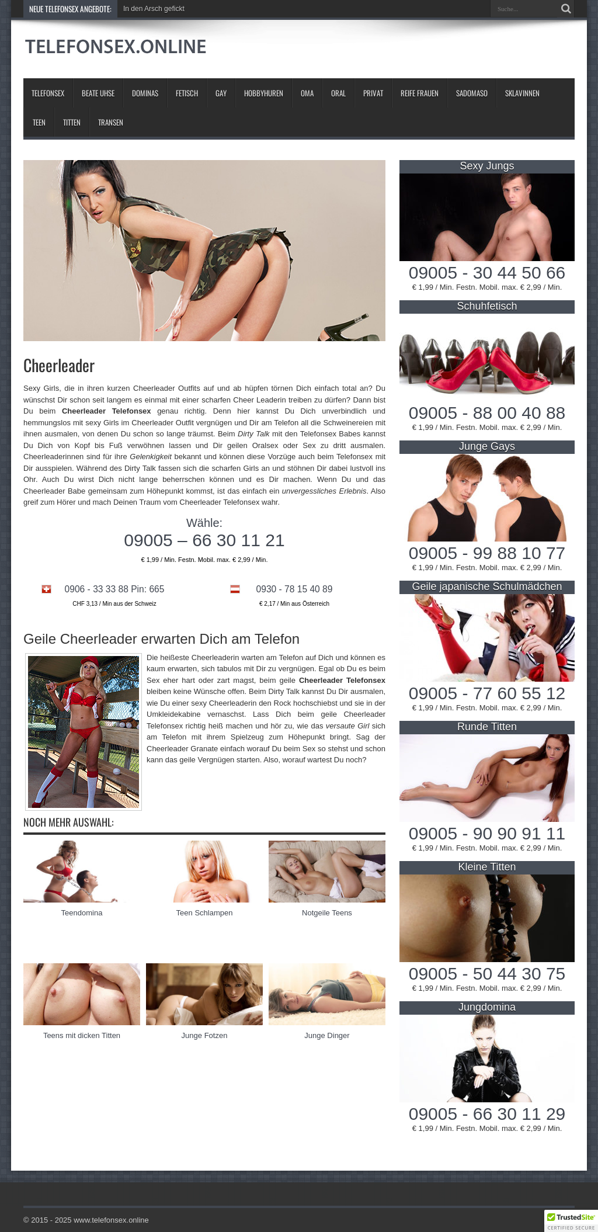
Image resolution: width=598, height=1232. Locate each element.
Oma (307, 93)
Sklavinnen (522, 93)
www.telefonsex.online (111, 1220)
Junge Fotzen (205, 1035)
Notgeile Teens (327, 912)
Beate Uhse (98, 93)
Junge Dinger (326, 1035)
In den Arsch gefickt (154, 9)
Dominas (145, 93)
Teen (39, 122)
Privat (373, 93)
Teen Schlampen (204, 912)
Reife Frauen (420, 93)
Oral (338, 93)
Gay (221, 93)
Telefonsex (48, 93)
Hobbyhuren (263, 93)
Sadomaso (472, 93)
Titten (72, 122)
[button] (571, 1221)
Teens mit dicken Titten (81, 1035)
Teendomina (82, 912)
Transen (110, 122)
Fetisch (187, 93)
